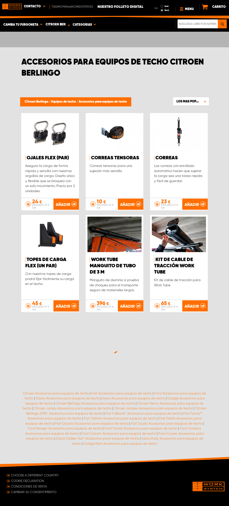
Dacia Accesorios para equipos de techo (68, 398)
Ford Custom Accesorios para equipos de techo (118, 433)
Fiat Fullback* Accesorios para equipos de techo (143, 413)
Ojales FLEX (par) (48, 158)
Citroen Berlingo (37, 101)
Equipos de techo (63, 101)
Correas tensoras (115, 158)
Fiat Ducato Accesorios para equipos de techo (91, 423)
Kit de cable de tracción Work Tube (174, 266)
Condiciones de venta (29, 486)
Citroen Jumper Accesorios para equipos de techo (153, 408)
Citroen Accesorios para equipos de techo (56, 393)
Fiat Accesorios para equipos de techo (121, 393)
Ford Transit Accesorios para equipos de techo (140, 428)
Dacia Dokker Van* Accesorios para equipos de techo (97, 438)
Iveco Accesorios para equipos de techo (133, 398)
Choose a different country (35, 475)
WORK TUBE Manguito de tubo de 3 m (113, 266)
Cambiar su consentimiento (33, 492)
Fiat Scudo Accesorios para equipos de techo (166, 423)
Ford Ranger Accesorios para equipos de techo (65, 428)
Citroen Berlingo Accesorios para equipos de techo (95, 403)
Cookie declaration (27, 481)
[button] (191, 101)
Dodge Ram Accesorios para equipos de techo (120, 444)
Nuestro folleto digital (120, 7)
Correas (166, 158)
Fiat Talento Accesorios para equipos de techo (120, 418)
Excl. (167, 10)
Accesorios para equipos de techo (103, 101)
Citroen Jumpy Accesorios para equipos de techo (72, 408)
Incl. (167, 6)
